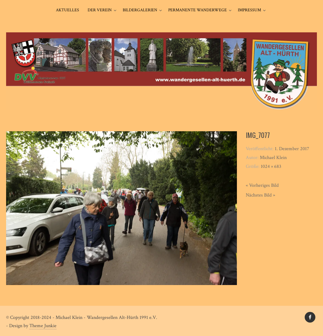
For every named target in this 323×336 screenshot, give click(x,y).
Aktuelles (67, 10)
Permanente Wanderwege (197, 10)
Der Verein (100, 10)
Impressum (249, 10)
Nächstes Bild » (260, 195)
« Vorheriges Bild (262, 185)
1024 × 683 (271, 166)
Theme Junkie (42, 326)
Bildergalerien (140, 10)
